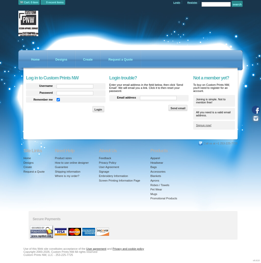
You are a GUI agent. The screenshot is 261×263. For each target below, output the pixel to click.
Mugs (153, 194)
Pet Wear (156, 189)
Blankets (155, 175)
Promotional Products (163, 198)
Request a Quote (120, 59)
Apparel (155, 158)
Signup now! (204, 125)
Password (46, 92)
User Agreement (109, 167)
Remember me (43, 99)
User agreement (96, 248)
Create (88, 59)
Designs (61, 59)
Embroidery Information (113, 175)
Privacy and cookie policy (128, 248)
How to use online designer (72, 162)
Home (35, 59)
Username (46, 85)
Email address (126, 97)
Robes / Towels (159, 185)
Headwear (156, 162)
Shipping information (67, 171)
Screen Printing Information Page (119, 180)
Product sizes (63, 158)
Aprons (154, 180)
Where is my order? (67, 175)
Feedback (105, 158)
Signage (104, 171)
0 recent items (55, 2)
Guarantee (61, 167)
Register (192, 2)
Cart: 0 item (31, 2)
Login (176, 2)
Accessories (157, 171)
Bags (153, 167)
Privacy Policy (107, 162)
